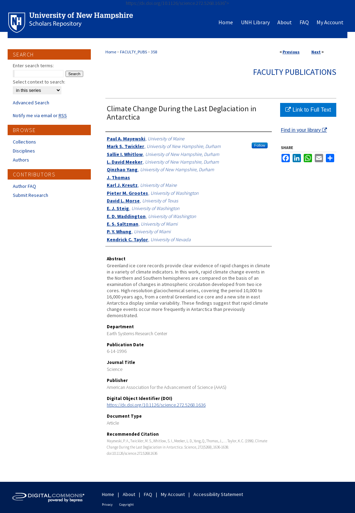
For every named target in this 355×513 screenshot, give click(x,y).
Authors (21, 160)
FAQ (148, 494)
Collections (24, 142)
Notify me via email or (40, 115)
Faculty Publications (294, 72)
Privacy (107, 504)
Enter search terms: (33, 65)
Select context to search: (39, 82)
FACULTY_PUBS (133, 51)
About (129, 494)
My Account (173, 494)
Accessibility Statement (218, 494)
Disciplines (24, 151)
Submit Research (30, 195)
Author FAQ (24, 186)
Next (316, 51)
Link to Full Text (308, 110)
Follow (259, 145)
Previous (291, 51)
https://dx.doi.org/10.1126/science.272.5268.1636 (156, 405)
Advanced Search (31, 102)
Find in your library (304, 130)
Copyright (126, 504)
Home (110, 51)
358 (154, 51)
